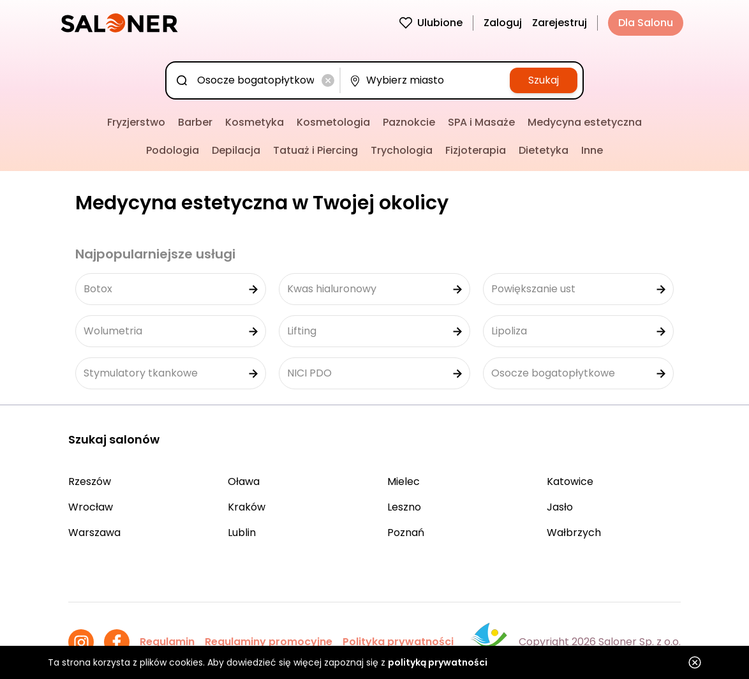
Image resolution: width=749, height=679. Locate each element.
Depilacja (236, 150)
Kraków (246, 507)
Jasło (560, 507)
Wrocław (90, 507)
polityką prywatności (437, 662)
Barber (195, 122)
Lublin (242, 532)
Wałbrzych (574, 532)
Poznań (405, 532)
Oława (244, 481)
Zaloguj (503, 22)
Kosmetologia (333, 122)
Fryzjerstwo (136, 122)
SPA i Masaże (481, 122)
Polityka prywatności (398, 641)
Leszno (404, 507)
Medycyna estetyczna (585, 122)
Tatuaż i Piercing (315, 150)
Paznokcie (409, 122)
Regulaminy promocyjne (268, 641)
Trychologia (402, 150)
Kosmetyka (254, 122)
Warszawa (94, 532)
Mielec (403, 481)
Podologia (172, 150)
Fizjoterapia (475, 150)
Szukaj (543, 80)
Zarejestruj (559, 22)
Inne (592, 150)
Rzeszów (89, 481)
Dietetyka (543, 150)
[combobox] (255, 80)
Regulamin (167, 641)
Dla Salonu (645, 22)
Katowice (570, 481)
